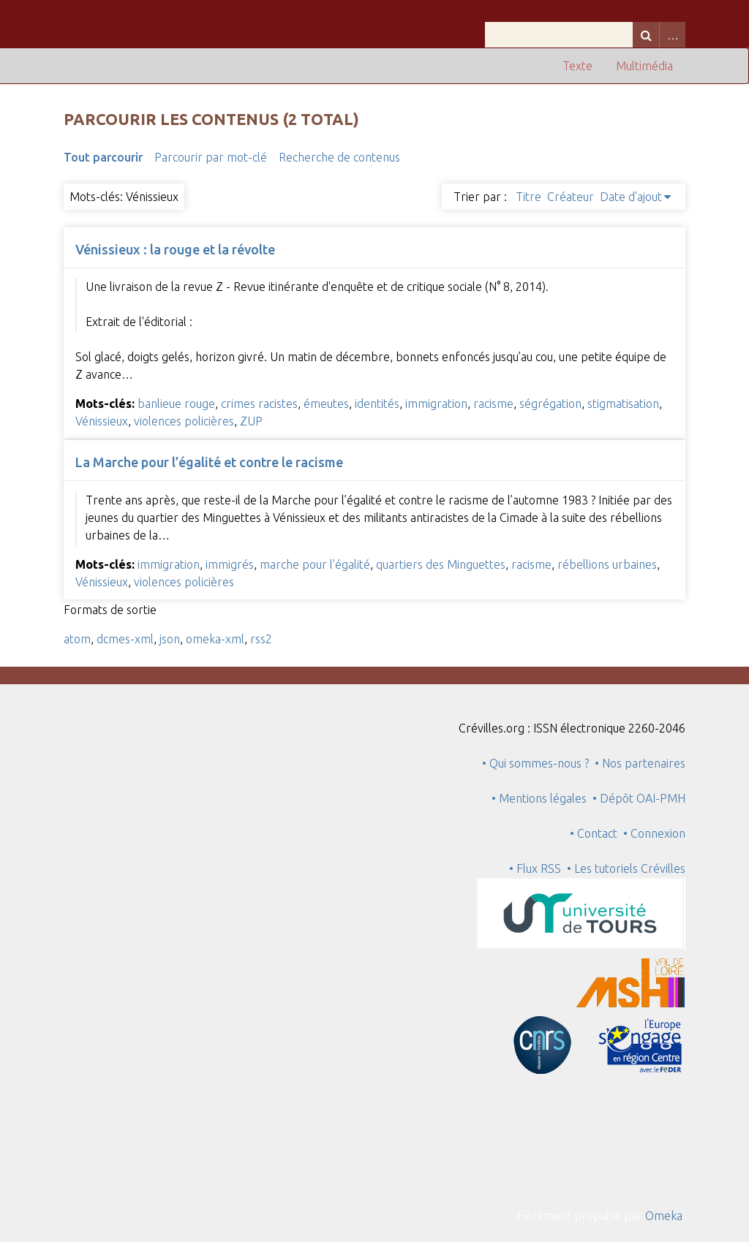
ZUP (251, 421)
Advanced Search (672, 35)
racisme (493, 403)
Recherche (646, 35)
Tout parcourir (103, 157)
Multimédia (644, 65)
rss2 (261, 638)
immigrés (230, 564)
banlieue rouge (176, 403)
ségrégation (550, 403)
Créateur (570, 196)
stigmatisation (623, 403)
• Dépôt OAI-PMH (638, 798)
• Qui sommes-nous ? (535, 763)
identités (377, 403)
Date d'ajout (631, 196)
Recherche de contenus (339, 157)
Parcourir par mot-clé (210, 157)
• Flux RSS (535, 868)
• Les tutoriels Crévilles (626, 868)
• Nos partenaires (640, 763)
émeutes (326, 403)
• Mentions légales (539, 798)
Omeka (663, 1215)
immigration (436, 403)
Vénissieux (101, 421)
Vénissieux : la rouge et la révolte (175, 249)
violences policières (184, 421)
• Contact (596, 833)
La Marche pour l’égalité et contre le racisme (209, 462)
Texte (577, 65)
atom (77, 638)
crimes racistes (259, 403)
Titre (528, 196)
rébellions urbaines (607, 564)
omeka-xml (215, 638)
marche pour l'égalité (315, 564)
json (169, 638)
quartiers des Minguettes (440, 564)
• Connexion (654, 833)
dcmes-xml (125, 638)
